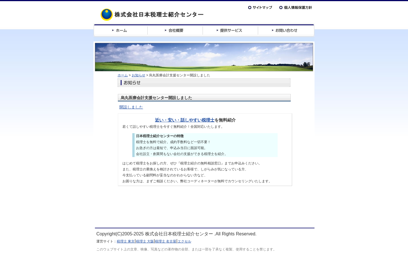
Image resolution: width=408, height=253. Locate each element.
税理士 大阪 (145, 241)
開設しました (131, 107)
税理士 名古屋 (165, 241)
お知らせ (138, 75)
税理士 (208, 120)
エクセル (184, 241)
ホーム (123, 75)
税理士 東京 (126, 241)
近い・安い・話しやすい (178, 120)
